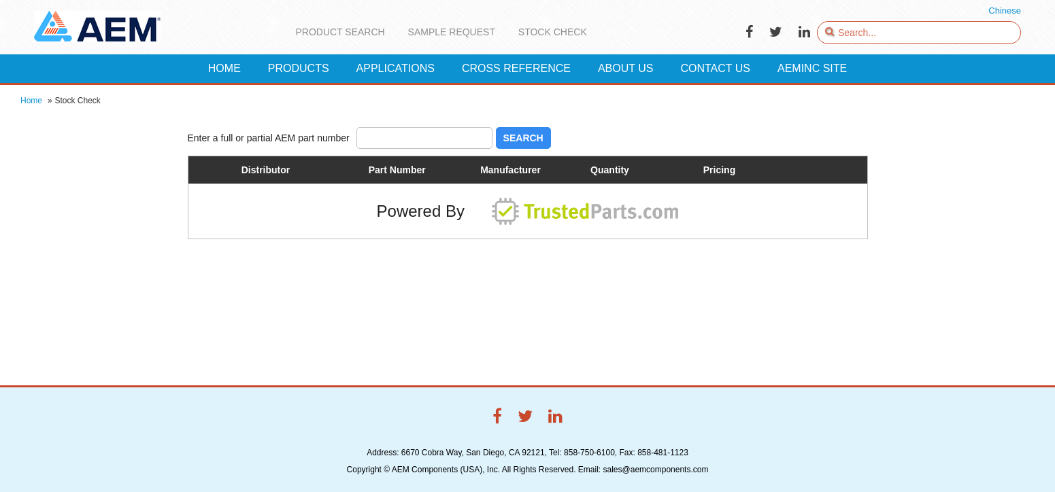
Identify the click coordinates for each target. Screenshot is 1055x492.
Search (523, 138)
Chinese (1004, 10)
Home (31, 100)
